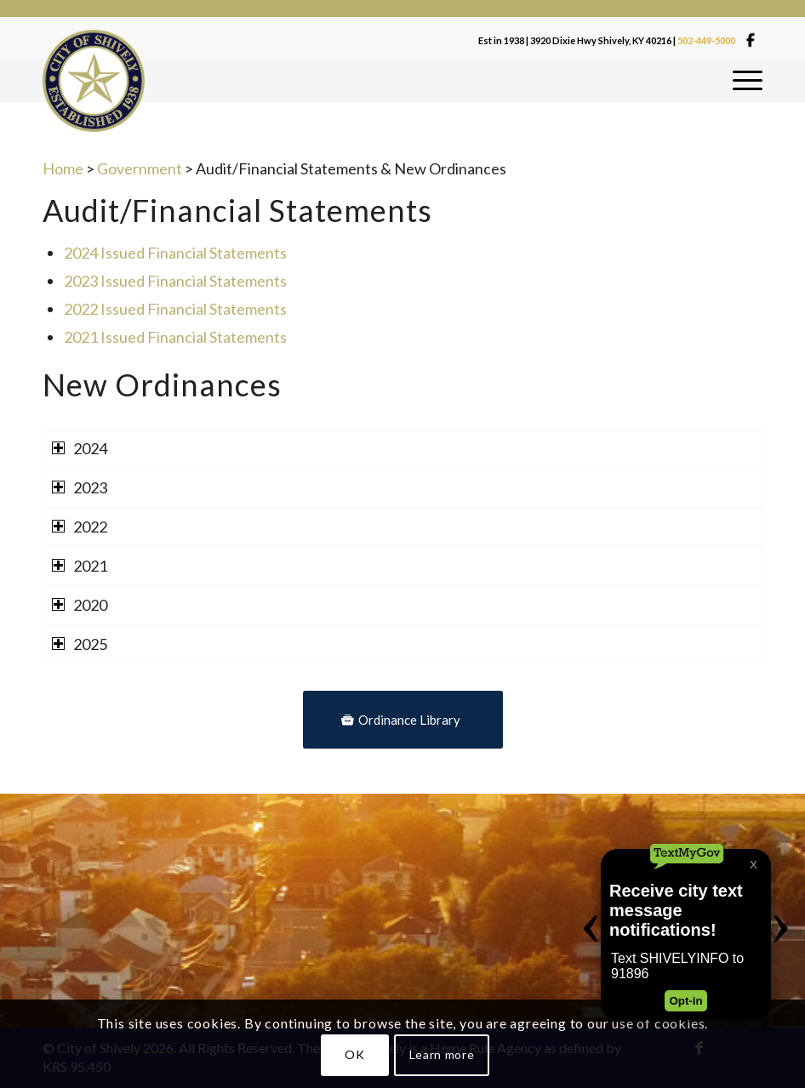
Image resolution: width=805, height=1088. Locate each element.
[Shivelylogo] (94, 81)
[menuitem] (747, 81)
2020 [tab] (79, 604)
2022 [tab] (79, 526)
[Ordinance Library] (403, 720)
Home (63, 168)
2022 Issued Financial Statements (175, 308)
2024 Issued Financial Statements (175, 252)
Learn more (442, 1054)
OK (354, 1054)
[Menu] (747, 81)
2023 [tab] (79, 487)
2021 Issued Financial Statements (175, 337)
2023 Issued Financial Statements (175, 280)
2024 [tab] (79, 448)
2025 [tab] (79, 644)
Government (139, 168)
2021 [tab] (79, 565)
